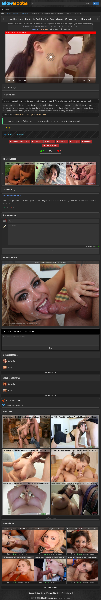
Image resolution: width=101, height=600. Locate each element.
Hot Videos (7, 411)
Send (50, 348)
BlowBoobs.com (48, 598)
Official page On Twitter (14, 405)
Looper (45, 29)
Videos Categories (10, 354)
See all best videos (51, 518)
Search (96, 3)
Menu (7, 9)
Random (55, 29)
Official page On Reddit (14, 400)
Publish (50, 251)
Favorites (35, 29)
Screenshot (67, 29)
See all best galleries (50, 587)
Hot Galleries (8, 523)
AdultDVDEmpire (16, 134)
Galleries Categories (11, 377)
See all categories (50, 372)
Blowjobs (27, 26)
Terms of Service (53, 593)
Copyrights (41, 593)
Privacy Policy (66, 593)
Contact (31, 593)
